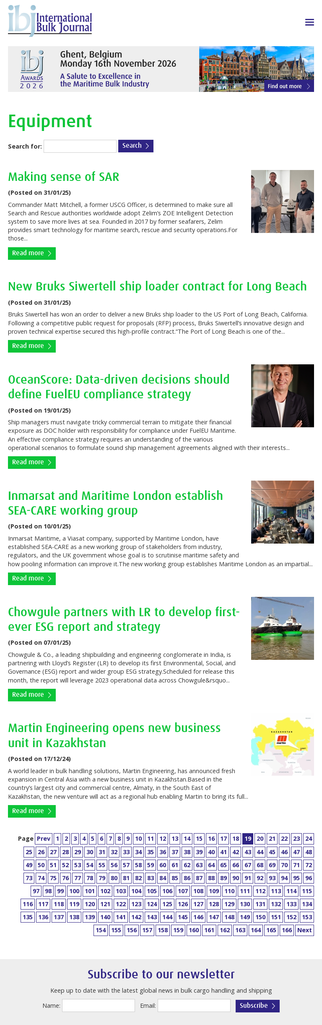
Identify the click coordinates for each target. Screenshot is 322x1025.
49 (29, 865)
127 (198, 904)
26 (41, 852)
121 (105, 904)
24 (308, 838)
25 (29, 852)
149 (245, 917)
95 (296, 878)
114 (291, 891)
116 (28, 904)
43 (247, 852)
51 (53, 865)
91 (247, 878)
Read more (28, 253)
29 (77, 852)
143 (152, 917)
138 (74, 917)
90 (235, 878)
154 (101, 930)
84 (162, 878)
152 (291, 917)
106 (167, 891)
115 (307, 891)
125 (167, 904)
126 (183, 904)
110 (229, 891)
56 (114, 865)
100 (74, 891)
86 (187, 878)
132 (276, 904)
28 (65, 852)
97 (36, 891)
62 (187, 865)
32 (114, 852)
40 (211, 852)
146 (198, 917)
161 (209, 930)
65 (223, 865)
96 (308, 878)
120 (90, 904)
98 (48, 891)
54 (89, 865)
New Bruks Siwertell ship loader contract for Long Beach (157, 287)
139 (90, 917)
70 (284, 865)
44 (260, 852)
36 (162, 852)
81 (126, 878)
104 (136, 891)
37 (174, 852)
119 (74, 904)
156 (132, 930)
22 (284, 838)
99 (60, 891)
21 (272, 838)
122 (121, 904)
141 (121, 917)
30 (89, 852)
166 (287, 930)
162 (225, 930)
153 (307, 917)
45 (272, 852)
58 (138, 865)
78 (89, 878)
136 (43, 917)
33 (126, 852)
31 (102, 852)
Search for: (25, 146)
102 (105, 891)
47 (296, 852)
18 (235, 838)
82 (138, 878)
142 (136, 917)
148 (229, 917)
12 (162, 838)
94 (284, 878)
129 (229, 904)
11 (150, 838)
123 (136, 904)
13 (174, 838)
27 (53, 852)
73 (29, 878)
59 (150, 865)
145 (183, 917)
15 (199, 838)
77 (77, 878)
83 (150, 878)
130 (245, 904)
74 (41, 878)
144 (167, 917)
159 (178, 930)
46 (284, 852)
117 (43, 904)
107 (183, 891)
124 (152, 904)
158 (163, 930)
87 (199, 878)
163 (240, 930)
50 (41, 865)
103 (121, 891)
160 (194, 930)
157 (147, 930)
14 (187, 838)
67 (247, 865)
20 (260, 838)
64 (211, 865)
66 (235, 865)
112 (260, 891)
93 (272, 878)
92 (260, 878)
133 (291, 904)
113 (276, 891)
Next (304, 930)
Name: (51, 1005)
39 (199, 852)
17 (223, 838)
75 (53, 878)
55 (102, 865)
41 (223, 852)
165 (271, 930)
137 (59, 917)
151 (276, 917)
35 (150, 852)
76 (65, 878)
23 (296, 838)
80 (114, 878)
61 (174, 865)
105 (152, 891)
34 (138, 852)
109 (214, 891)
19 (247, 838)
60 (162, 865)
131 (260, 904)
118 (59, 904)
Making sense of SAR (63, 177)
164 (256, 930)
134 (307, 904)
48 (308, 852)
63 (199, 865)
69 (272, 865)
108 (198, 891)
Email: (148, 1005)
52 (65, 865)
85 (174, 878)
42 (235, 852)
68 (260, 865)
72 (308, 865)
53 (77, 865)
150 (260, 917)
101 (90, 891)
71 (296, 865)
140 (105, 917)
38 (187, 852)
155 (116, 930)
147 (214, 917)
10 (138, 838)
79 (102, 878)
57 (126, 865)
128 (214, 904)
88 (211, 878)
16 (211, 838)
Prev (43, 838)
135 (28, 917)
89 (223, 878)
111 (245, 891)
